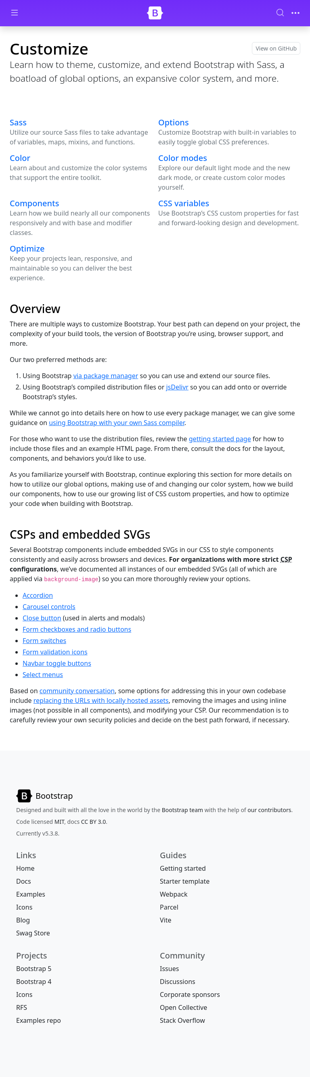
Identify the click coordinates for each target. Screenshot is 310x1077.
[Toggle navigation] (295, 13)
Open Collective (183, 1007)
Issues (169, 968)
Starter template (184, 881)
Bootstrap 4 (33, 981)
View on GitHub (276, 48)
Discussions (177, 981)
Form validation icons (55, 651)
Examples (30, 894)
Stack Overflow (182, 1020)
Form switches (44, 640)
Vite (166, 920)
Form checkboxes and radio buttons (77, 629)
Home (25, 868)
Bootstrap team (182, 810)
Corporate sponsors (190, 994)
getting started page (220, 438)
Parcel (169, 907)
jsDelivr (177, 387)
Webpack (173, 894)
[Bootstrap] (155, 13)
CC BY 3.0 (93, 821)
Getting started (183, 868)
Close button (42, 618)
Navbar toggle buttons (57, 663)
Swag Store (33, 933)
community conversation (77, 690)
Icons (24, 907)
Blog (23, 920)
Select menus (43, 674)
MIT (59, 821)
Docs (23, 881)
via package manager (105, 375)
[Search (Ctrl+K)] (280, 12)
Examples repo (38, 1020)
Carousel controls (49, 606)
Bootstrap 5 (33, 968)
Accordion (38, 595)
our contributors (269, 810)
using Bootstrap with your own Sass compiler (116, 422)
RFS (21, 1007)
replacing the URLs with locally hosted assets (101, 700)
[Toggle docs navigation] (14, 13)
